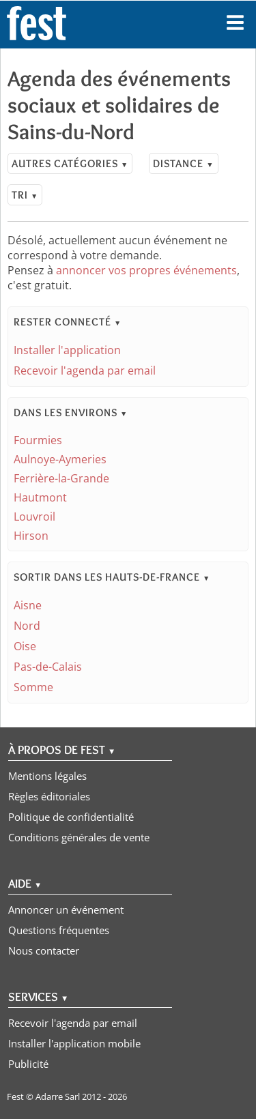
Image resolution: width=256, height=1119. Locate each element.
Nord (27, 625)
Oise (25, 646)
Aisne (28, 605)
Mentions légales (47, 776)
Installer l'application (67, 350)
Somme (33, 687)
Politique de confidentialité (71, 817)
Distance (183, 163)
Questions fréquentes (58, 930)
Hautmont (40, 497)
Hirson (31, 535)
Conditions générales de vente (79, 837)
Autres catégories (70, 163)
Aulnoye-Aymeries (60, 459)
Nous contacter (43, 950)
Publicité (28, 1064)
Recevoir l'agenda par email (85, 370)
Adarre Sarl (57, 1096)
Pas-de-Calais (48, 666)
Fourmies (38, 440)
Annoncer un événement (66, 909)
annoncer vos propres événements (146, 270)
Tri (25, 194)
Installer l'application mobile (74, 1043)
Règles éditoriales (49, 796)
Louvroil (34, 516)
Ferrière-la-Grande (61, 478)
